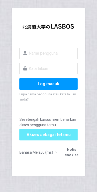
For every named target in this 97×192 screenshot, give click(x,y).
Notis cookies (72, 152)
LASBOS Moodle (48, 27)
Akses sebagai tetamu (49, 134)
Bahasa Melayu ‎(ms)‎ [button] (36, 152)
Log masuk (48, 83)
